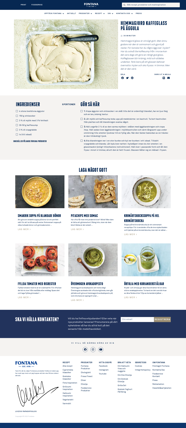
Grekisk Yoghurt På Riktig (125, 390)
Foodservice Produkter (86, 389)
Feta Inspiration (70, 383)
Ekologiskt (86, 372)
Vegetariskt (68, 400)
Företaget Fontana (160, 366)
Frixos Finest (86, 376)
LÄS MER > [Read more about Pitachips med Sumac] (77, 229)
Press (155, 380)
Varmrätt (67, 404)
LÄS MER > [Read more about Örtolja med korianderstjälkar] (130, 297)
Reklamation (158, 384)
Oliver (83, 380)
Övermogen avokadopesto (87, 284)
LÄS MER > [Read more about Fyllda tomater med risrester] (24, 297)
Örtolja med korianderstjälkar (144, 284)
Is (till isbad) (25, 134)
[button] (54, 13)
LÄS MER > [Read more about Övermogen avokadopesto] (77, 300)
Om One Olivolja (125, 375)
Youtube (102, 374)
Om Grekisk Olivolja (123, 380)
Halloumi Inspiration (68, 394)
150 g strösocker (27, 116)
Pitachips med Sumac (84, 216)
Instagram (104, 370)
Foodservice (36, 5)
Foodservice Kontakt (157, 375)
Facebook (103, 366)
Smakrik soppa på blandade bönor (39, 216)
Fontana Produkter (85, 367)
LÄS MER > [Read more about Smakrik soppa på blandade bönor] (24, 229)
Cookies (138, 366)
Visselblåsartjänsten (161, 388)
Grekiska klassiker (67, 377)
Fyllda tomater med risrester (37, 284)
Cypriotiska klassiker (68, 371)
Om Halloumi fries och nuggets (123, 368)
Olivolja (84, 384)
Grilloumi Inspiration (68, 388)
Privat (23, 5)
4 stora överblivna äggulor (31, 111)
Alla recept (67, 366)
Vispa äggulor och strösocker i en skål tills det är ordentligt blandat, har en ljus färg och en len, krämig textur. (126, 112)
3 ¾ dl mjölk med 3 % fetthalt (33, 120)
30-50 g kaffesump (28, 125)
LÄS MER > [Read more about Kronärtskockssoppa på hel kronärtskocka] (130, 234)
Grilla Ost (122, 385)
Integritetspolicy (142, 370)
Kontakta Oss (158, 370)
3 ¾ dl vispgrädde (28, 130)
